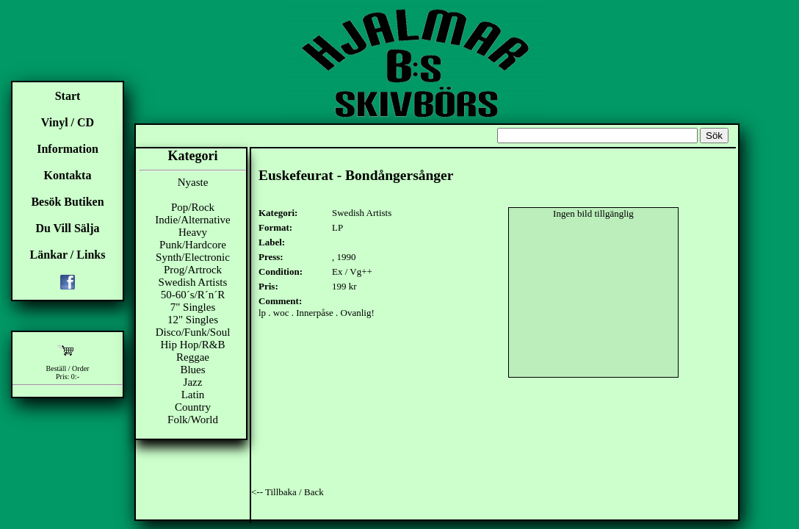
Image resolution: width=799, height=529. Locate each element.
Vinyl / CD (67, 122)
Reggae (192, 357)
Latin (193, 394)
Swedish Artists (193, 282)
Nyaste (193, 182)
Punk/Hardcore (192, 245)
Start (68, 96)
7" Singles (193, 307)
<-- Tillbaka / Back (287, 491)
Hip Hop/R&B (193, 344)
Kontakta (68, 175)
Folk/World (192, 419)
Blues (192, 369)
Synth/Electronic (193, 257)
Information (67, 149)
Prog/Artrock (193, 270)
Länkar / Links (68, 254)
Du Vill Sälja (67, 228)
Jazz (193, 382)
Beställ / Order (68, 368)
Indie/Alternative (192, 220)
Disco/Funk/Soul (193, 332)
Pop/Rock (192, 207)
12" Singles (192, 319)
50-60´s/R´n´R (193, 295)
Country (193, 407)
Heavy (192, 232)
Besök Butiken (67, 201)
